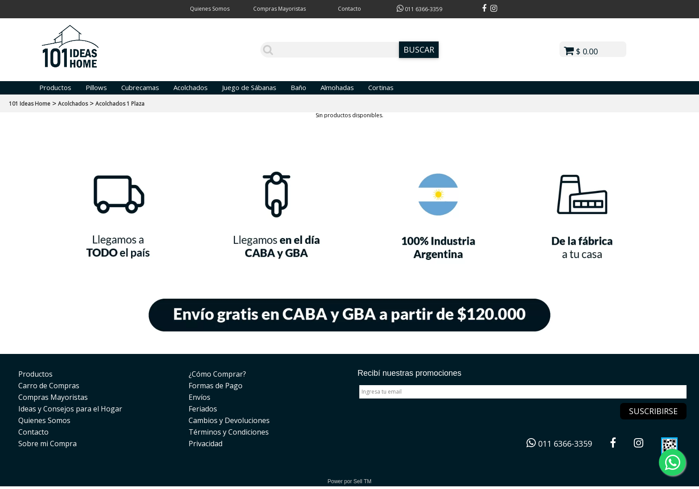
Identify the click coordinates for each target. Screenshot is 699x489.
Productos (55, 87)
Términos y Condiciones (229, 432)
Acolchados (190, 87)
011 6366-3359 (419, 9)
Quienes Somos (210, 8)
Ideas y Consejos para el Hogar (70, 409)
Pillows (96, 87)
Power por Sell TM (349, 481)
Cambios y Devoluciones (229, 420)
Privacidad (205, 443)
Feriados (203, 409)
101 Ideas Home (29, 103)
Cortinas (381, 87)
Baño (298, 87)
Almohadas (337, 87)
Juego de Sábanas (249, 87)
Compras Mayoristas (279, 8)
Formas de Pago (216, 385)
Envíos (199, 397)
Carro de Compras (48, 385)
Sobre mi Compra (47, 443)
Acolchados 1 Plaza (119, 103)
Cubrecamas (140, 87)
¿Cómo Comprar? (217, 374)
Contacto (349, 8)
